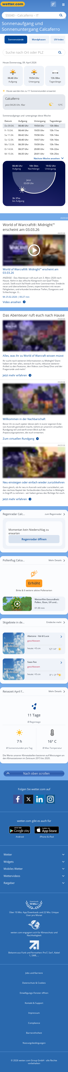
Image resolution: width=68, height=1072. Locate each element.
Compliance (34, 1022)
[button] (34, 854)
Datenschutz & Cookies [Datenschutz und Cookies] (34, 982)
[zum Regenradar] (55, 514)
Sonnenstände (16, 39)
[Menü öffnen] (62, 4)
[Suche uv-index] (59, 52)
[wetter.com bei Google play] (19, 832)
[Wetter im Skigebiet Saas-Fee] (34, 669)
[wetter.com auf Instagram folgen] (50, 799)
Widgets (9, 861)
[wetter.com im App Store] (46, 832)
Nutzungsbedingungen (34, 1042)
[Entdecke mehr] (55, 622)
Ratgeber (9, 883)
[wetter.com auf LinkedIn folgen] (39, 799)
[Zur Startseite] (14, 4)
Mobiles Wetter (13, 868)
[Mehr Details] (57, 560)
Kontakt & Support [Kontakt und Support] (34, 1003)
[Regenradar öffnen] (34, 539)
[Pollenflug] (53, 4)
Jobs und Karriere (34, 972)
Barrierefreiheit (34, 1032)
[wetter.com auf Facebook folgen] (17, 799)
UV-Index (59, 39)
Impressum (34, 1012)
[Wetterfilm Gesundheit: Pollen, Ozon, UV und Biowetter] (34, 604)
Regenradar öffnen (34, 539)
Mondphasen (39, 39)
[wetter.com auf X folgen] (28, 800)
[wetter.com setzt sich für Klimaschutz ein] (34, 930)
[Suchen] (60, 15)
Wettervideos (12, 876)
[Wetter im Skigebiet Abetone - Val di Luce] (34, 643)
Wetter (8, 854)
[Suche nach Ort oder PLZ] (34, 15)
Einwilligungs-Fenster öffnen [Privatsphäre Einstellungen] (34, 992)
